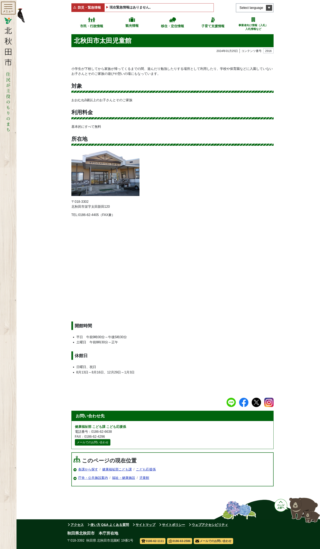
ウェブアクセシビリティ (210, 525)
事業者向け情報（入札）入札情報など (253, 27)
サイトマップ (145, 525)
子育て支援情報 (212, 26)
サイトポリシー (173, 525)
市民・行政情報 (91, 26)
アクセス (77, 525)
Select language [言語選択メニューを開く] (251, 7)
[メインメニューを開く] (8, 8)
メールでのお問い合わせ (93, 442)
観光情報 (132, 25)
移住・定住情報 (172, 26)
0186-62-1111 (153, 541)
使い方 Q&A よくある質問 (109, 525)
